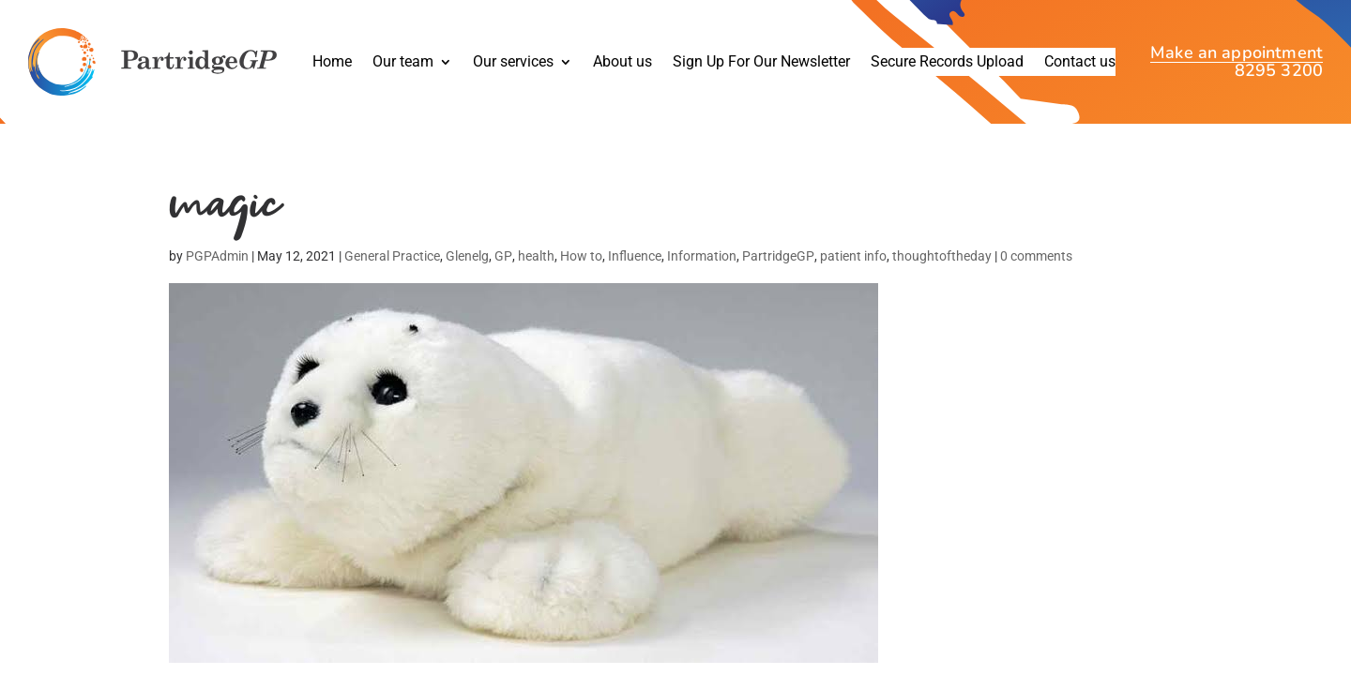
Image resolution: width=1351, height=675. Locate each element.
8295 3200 (1279, 71)
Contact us (1080, 62)
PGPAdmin (217, 255)
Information (701, 255)
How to (581, 255)
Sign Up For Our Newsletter (761, 62)
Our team (402, 62)
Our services (513, 62)
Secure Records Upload (947, 62)
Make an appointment (1236, 55)
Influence (634, 255)
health (536, 255)
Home (332, 62)
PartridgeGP (778, 255)
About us (622, 62)
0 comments (1036, 255)
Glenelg (467, 255)
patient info (853, 255)
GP (503, 255)
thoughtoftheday (942, 255)
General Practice (392, 255)
